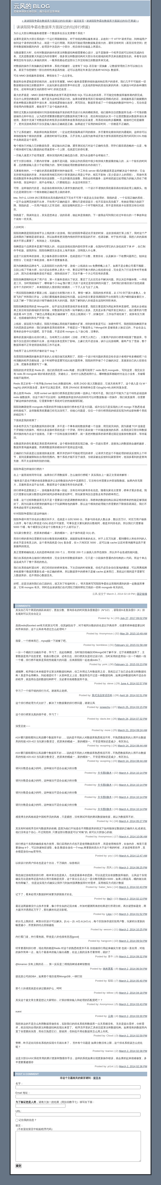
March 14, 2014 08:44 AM (132, 745)
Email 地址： (23, 1092)
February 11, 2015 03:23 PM (130, 664)
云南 (110, 1016)
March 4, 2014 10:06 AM (133, 836)
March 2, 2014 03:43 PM (133, 1004)
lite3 (109, 898)
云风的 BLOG (32, 6)
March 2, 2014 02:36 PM (133, 1066)
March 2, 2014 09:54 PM (133, 940)
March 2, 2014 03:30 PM (133, 1016)
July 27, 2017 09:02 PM (133, 618)
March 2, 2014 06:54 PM (133, 968)
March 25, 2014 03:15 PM (132, 707)
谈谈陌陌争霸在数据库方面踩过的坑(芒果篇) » (112, 20)
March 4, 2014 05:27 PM (133, 821)
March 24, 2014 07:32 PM (132, 718)
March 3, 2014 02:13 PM (133, 898)
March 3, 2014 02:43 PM (133, 887)
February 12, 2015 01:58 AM (131, 644)
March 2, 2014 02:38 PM (133, 1050)
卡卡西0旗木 (105, 772)
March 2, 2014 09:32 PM (133, 956)
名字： (19, 1083)
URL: (18, 1111)
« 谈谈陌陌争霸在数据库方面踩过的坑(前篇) (47, 20)
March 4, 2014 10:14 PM (133, 772)
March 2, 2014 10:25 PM (133, 929)
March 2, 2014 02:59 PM (133, 1035)
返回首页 (79, 20)
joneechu (105, 707)
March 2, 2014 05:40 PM (133, 980)
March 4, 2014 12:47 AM (133, 855)
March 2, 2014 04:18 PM (133, 992)
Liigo (109, 914)
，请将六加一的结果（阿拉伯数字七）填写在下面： (55, 1102)
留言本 (97, 1078)
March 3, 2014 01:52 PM (133, 914)
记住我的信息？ (26, 1120)
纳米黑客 (108, 968)
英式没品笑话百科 (102, 695)
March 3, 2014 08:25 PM (133, 867)
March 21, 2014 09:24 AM (132, 730)
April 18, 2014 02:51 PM (133, 695)
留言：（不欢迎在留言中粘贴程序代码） (35, 1127)
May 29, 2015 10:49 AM (133, 633)
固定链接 (142, 593)
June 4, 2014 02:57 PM (134, 683)
